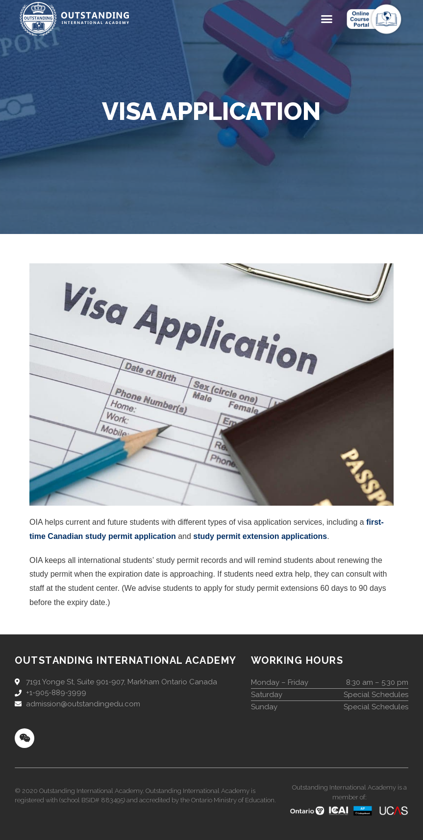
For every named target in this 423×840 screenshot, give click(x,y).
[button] (327, 19)
